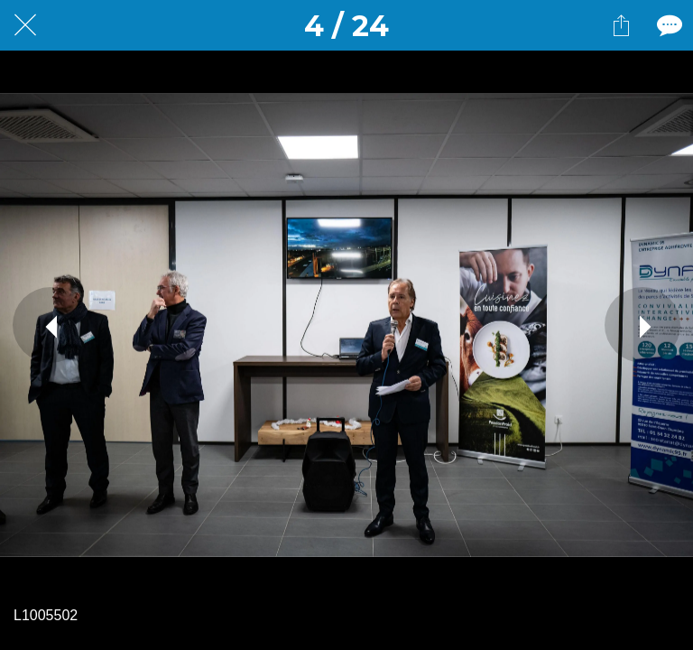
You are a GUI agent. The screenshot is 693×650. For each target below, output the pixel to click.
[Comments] (667, 25)
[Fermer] (25, 25)
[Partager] (620, 25)
